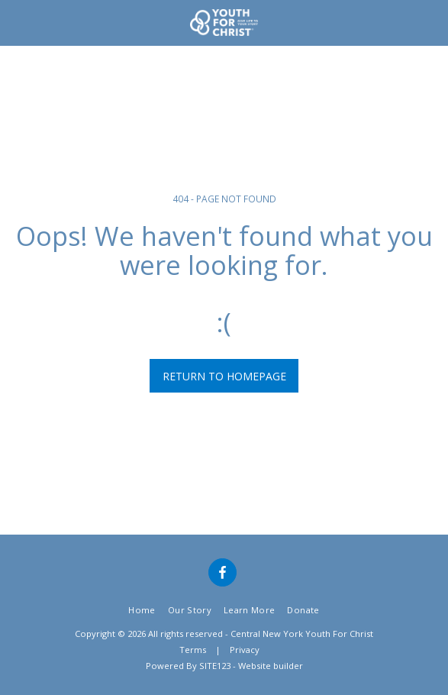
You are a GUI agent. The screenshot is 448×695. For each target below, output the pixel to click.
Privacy (244, 649)
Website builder (270, 665)
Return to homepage (224, 376)
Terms (192, 649)
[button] (17, 21)
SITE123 (214, 665)
